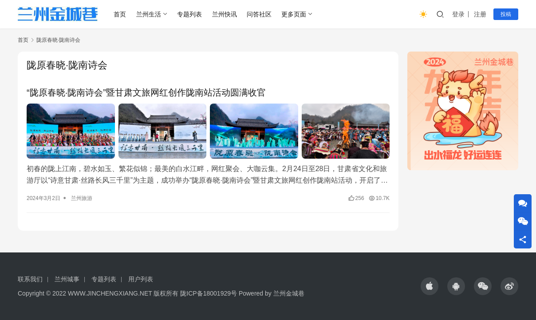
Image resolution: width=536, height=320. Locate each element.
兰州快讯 (224, 14)
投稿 (506, 14)
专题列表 (189, 14)
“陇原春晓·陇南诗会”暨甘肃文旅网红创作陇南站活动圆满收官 (146, 92)
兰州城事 (67, 279)
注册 (480, 14)
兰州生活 (148, 14)
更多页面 (293, 14)
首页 (120, 14)
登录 (458, 14)
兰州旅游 (81, 198)
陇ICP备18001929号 (208, 293)
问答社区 (259, 14)
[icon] (429, 286)
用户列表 (140, 279)
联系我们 (30, 279)
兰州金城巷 (288, 293)
